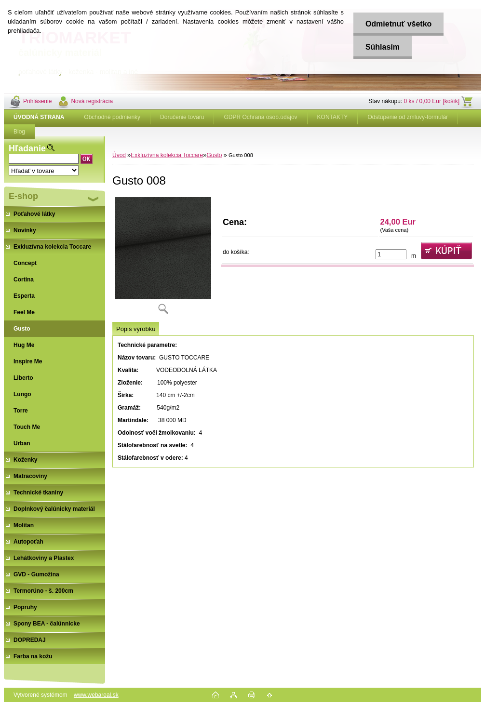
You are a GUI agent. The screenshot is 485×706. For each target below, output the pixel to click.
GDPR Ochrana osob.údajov (260, 117)
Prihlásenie (37, 101)
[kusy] (391, 254)
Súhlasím (382, 47)
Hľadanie (27, 148)
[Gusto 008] (163, 258)
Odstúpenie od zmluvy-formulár (407, 117)
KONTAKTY (332, 117)
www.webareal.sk (96, 695)
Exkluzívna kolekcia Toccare (167, 155)
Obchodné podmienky (112, 117)
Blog (19, 131)
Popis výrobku (135, 329)
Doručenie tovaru (182, 117)
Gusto (214, 155)
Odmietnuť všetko (398, 24)
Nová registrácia (92, 101)
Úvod (119, 155)
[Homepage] (39, 117)
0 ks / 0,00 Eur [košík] (431, 101)
